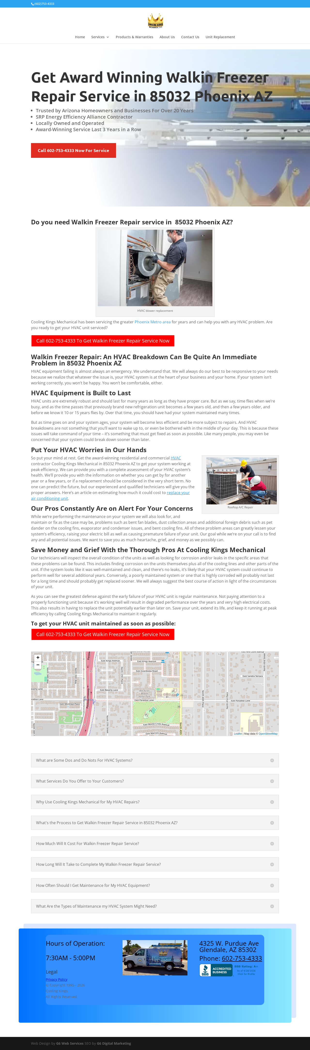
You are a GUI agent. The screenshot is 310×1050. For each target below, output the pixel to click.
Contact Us (190, 37)
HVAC (176, 458)
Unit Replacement (220, 37)
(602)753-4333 (44, 4)
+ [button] (37, 658)
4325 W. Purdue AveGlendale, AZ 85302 (229, 946)
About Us (167, 37)
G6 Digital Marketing (114, 1043)
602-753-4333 (242, 958)
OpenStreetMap (268, 733)
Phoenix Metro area (153, 322)
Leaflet (238, 733)
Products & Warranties (134, 37)
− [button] (37, 665)
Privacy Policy (56, 979)
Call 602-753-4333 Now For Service (73, 150)
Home (80, 37)
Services (98, 37)
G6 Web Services (70, 1043)
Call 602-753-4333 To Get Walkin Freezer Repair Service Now (103, 340)
